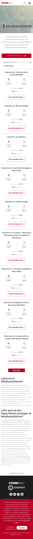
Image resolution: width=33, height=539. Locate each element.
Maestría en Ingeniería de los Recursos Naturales (16, 303)
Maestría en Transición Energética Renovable (16, 169)
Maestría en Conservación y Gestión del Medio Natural (16, 337)
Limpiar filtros (25, 62)
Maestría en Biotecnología (16, 106)
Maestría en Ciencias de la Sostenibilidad (16, 73)
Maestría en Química (16, 137)
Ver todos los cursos (16, 473)
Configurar (11, 527)
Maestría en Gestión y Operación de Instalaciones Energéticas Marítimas (16, 235)
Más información (16, 97)
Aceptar (22, 528)
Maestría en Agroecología (16, 202)
